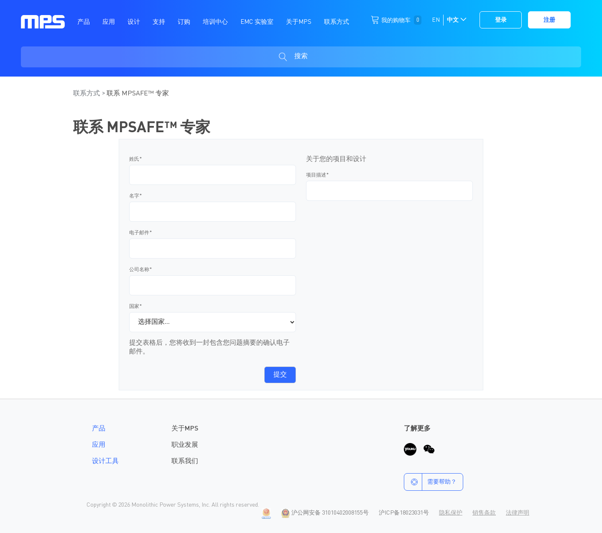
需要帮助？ (430, 482)
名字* (135, 196)
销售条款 (484, 513)
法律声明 (517, 513)
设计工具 (105, 461)
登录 (501, 20)
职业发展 (184, 445)
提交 (280, 375)
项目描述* (317, 175)
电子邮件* (140, 233)
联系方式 (87, 93)
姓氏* (135, 159)
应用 (98, 445)
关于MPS (184, 428)
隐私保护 (450, 513)
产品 (98, 428)
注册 (549, 20)
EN (436, 20)
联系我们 (184, 461)
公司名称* (140, 269)
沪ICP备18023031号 (404, 513)
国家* (135, 306)
